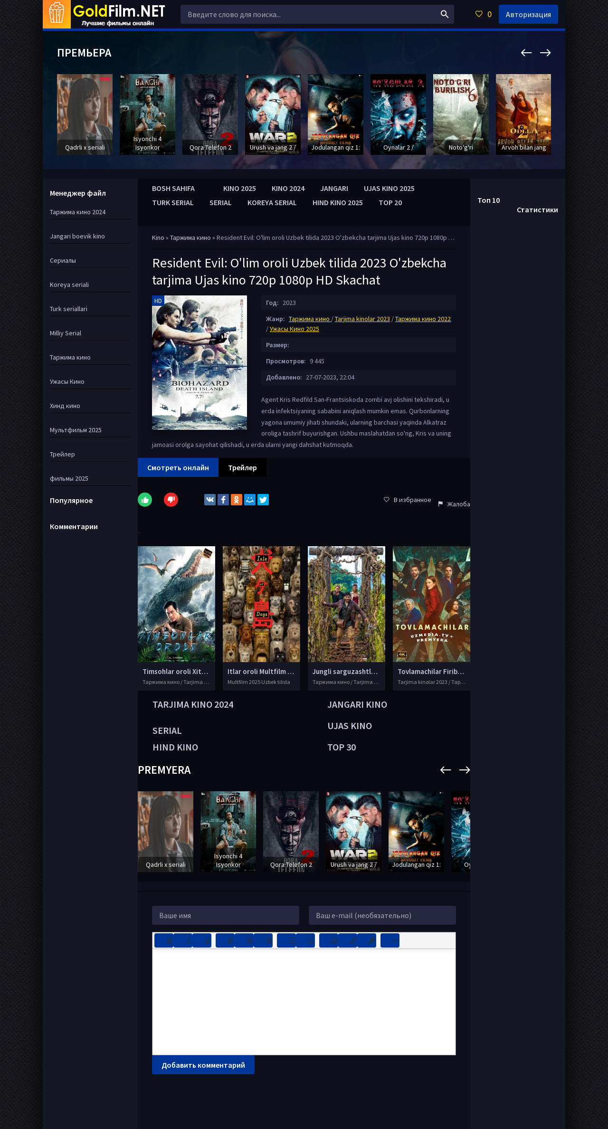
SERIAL (220, 202)
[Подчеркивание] (201, 940)
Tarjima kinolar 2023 (362, 318)
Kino (158, 237)
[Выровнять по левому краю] (225, 940)
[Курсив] (182, 940)
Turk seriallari (68, 308)
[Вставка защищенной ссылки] (366, 940)
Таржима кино (191, 237)
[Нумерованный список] (305, 940)
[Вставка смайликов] (328, 940)
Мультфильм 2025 (76, 430)
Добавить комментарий (203, 1065)
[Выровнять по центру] (244, 940)
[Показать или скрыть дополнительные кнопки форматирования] (389, 940)
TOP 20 (390, 202)
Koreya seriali (69, 284)
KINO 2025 (239, 188)
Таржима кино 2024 (77, 212)
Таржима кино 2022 (423, 318)
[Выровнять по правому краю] (263, 940)
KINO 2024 (288, 188)
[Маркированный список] (286, 940)
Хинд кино (65, 405)
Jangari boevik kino (77, 236)
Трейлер (62, 454)
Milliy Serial (65, 333)
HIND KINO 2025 (338, 202)
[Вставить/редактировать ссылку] (347, 940)
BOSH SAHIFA (173, 188)
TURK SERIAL (173, 202)
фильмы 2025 (69, 478)
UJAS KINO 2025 (389, 188)
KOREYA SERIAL (272, 202)
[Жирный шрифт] (163, 940)
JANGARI (334, 188)
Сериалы (63, 260)
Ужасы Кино (67, 381)
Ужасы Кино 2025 (294, 328)
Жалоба (454, 504)
